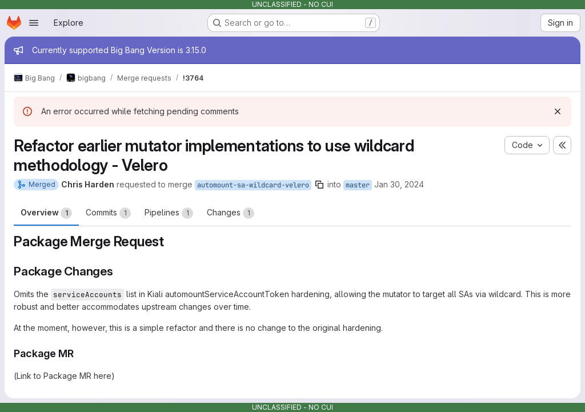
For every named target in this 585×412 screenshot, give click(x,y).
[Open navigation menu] (34, 23)
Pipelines (169, 213)
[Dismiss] (557, 111)
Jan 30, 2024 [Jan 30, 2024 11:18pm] (399, 184)
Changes (230, 213)
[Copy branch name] (319, 184)
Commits (108, 213)
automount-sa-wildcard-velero (253, 185)
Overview (46, 213)
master (358, 185)
